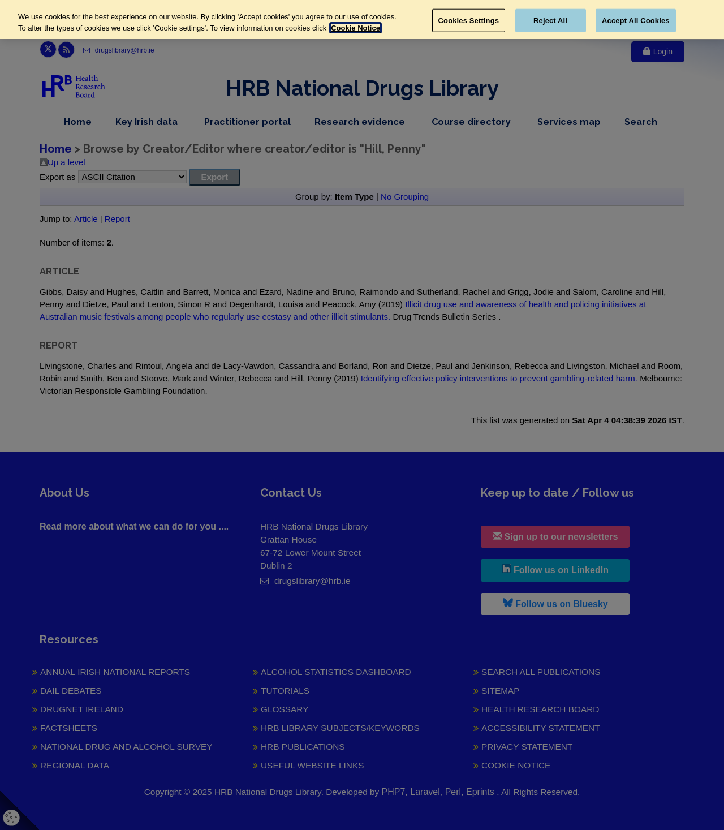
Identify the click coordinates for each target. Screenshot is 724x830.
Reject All (550, 20)
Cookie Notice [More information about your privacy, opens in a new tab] (355, 28)
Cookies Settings (468, 20)
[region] (362, 19)
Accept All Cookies (636, 20)
